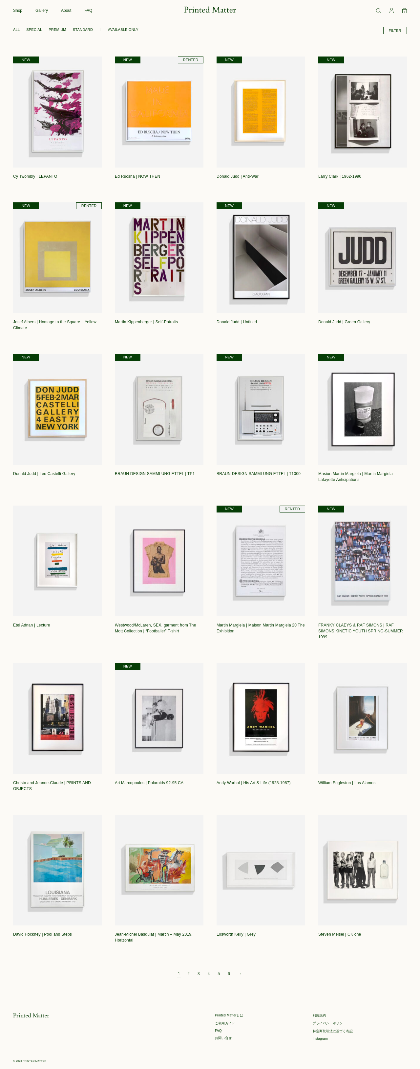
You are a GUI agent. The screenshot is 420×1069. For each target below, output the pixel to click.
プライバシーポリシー (329, 1023)
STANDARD (83, 30)
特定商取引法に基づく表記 (333, 1031)
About (66, 10)
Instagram (320, 1038)
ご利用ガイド (225, 1023)
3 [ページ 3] (199, 973)
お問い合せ (223, 1038)
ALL (16, 30)
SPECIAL (34, 30)
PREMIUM (57, 30)
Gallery (41, 10)
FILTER (395, 31)
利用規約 (319, 1015)
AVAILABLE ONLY (123, 30)
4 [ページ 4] (209, 973)
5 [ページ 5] (219, 973)
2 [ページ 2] (188, 973)
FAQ (88, 10)
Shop (17, 10)
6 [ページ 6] (229, 973)
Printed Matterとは (229, 1015)
